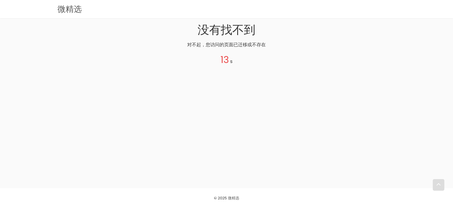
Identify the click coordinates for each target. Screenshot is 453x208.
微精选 (233, 198)
